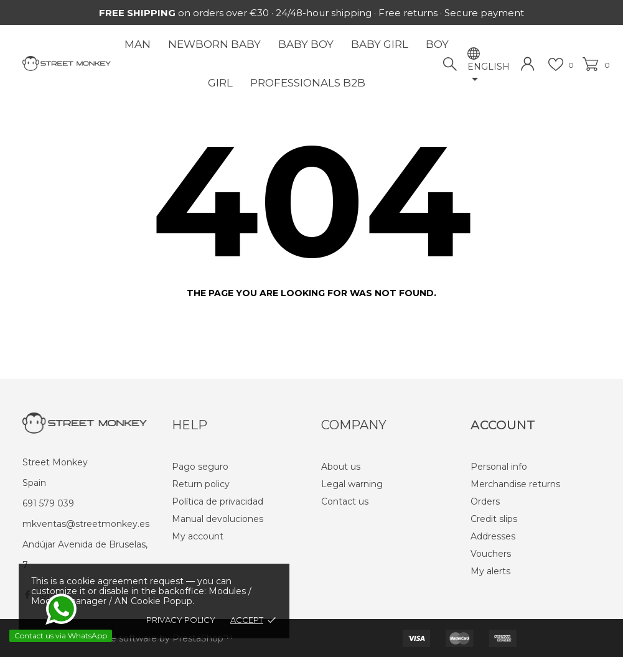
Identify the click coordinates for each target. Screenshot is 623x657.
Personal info (499, 466)
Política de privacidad (217, 501)
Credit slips (494, 518)
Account (503, 424)
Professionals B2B (307, 83)
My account (197, 536)
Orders (485, 501)
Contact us (344, 501)
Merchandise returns (515, 484)
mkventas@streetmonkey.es (85, 523)
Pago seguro (200, 466)
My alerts (490, 571)
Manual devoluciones (217, 518)
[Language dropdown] (488, 74)
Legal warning (352, 484)
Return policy (201, 484)
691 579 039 (48, 503)
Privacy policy (180, 620)
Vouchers (491, 553)
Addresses (493, 536)
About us (340, 466)
